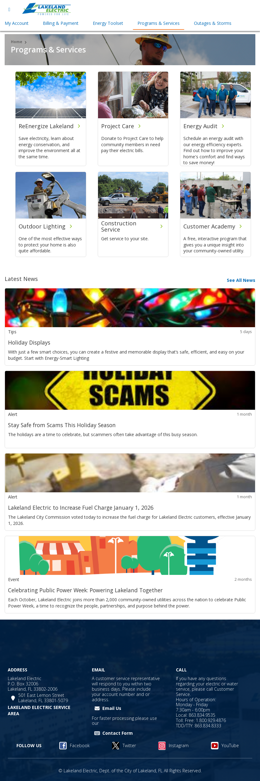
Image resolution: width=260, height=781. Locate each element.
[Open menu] (9, 9)
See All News (241, 280)
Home (16, 41)
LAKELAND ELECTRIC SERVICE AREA (39, 710)
